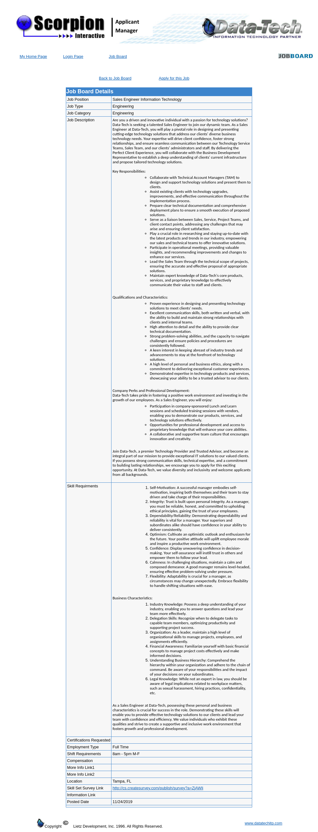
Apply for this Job (174, 78)
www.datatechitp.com (263, 823)
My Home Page (33, 56)
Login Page (73, 56)
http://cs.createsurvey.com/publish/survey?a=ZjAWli (157, 788)
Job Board (118, 56)
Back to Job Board (115, 78)
